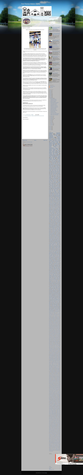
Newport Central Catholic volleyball (54, 184)
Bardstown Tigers (54, 318)
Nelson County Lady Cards (40, 115)
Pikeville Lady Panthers (55, 422)
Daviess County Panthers (28, 115)
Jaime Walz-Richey (53, 227)
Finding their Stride (52, 111)
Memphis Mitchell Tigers (54, 398)
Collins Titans (53, 224)
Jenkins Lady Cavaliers (56, 174)
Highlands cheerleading (56, 278)
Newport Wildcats (54, 162)
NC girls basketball (58, 403)
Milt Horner (57, 399)
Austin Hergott (55, 235)
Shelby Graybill (54, 259)
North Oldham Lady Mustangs (52, 417)
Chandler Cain (54, 330)
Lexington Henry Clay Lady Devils (56, 386)
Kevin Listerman (58, 227)
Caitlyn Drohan (54, 325)
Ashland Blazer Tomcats (52, 190)
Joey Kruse (56, 282)
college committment (57, 449)
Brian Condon (53, 324)
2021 (50, 91)
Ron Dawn (56, 429)
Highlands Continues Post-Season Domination (56, 56)
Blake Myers (50, 321)
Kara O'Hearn (50, 379)
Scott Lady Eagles (54, 178)
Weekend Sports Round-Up (56, 51)
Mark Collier (51, 87)
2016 (50, 97)
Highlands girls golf (54, 248)
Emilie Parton (50, 225)
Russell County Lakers (55, 430)
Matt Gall (53, 291)
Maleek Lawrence (56, 396)
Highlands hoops (51, 368)
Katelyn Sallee (57, 379)
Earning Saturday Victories (53, 110)
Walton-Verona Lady (51, 444)
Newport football (58, 414)
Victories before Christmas (53, 103)
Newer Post (25, 140)
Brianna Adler (56, 204)
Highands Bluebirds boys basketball (53, 357)
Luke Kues (56, 394)
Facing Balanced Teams (53, 104)
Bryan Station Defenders (53, 223)
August (52, 119)
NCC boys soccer (57, 295)
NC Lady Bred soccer (56, 402)
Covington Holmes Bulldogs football (54, 241)
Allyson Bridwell (55, 314)
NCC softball (53, 202)
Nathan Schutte (54, 406)
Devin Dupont (54, 340)
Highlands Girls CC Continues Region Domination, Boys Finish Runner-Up (56, 28)
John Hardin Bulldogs (52, 213)
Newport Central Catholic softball (56, 193)
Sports (50, 468)
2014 (50, 127)
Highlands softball (52, 150)
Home (35, 140)
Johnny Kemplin (56, 376)
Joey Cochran (57, 212)
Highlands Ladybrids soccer (56, 365)
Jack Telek (51, 371)
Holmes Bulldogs (57, 369)
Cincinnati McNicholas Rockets (54, 332)
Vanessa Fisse (51, 263)
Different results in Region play (54, 114)
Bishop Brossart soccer (57, 320)
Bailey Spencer (58, 317)
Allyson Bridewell (51, 314)
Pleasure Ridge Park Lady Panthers (56, 423)
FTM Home (50, 467)
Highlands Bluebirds (52, 143)
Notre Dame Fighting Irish (54, 418)
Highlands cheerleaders (51, 367)
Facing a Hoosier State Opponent (54, 113)
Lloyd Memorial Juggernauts (56, 167)
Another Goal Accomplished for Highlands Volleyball (56, 40)
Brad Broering (54, 322)
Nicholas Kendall (58, 415)
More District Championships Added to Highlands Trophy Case (56, 34)
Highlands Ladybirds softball (53, 142)
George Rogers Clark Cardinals (52, 348)
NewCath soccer (51, 175)
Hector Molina (55, 355)
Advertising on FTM (51, 469)
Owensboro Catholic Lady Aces (55, 302)
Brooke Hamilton (50, 325)
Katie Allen (50, 380)
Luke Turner (56, 201)
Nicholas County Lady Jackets (53, 415)
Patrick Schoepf (57, 421)
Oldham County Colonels (52, 301)
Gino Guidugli (58, 349)
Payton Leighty (50, 422)
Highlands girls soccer (55, 192)
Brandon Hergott (57, 210)
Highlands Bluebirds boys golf (53, 245)
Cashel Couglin (57, 329)
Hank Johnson (58, 353)
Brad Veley (58, 322)
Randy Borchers (57, 426)
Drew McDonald (54, 205)
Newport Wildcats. (54, 414)
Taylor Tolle (53, 437)
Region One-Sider (55, 78)
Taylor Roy (50, 437)
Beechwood (58, 318)
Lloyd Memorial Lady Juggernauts (53, 252)
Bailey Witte (50, 318)
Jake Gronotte (50, 372)
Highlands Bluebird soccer (56, 225)
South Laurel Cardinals (55, 305)
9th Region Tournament (57, 310)
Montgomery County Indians (56, 294)
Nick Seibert (53, 231)
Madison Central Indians (53, 289)
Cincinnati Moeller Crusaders (57, 240)
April (51, 121)
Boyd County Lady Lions (52, 237)
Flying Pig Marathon (51, 345)
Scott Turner (57, 258)
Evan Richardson (53, 344)
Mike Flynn (54, 399)
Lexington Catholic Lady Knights (56, 285)
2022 (50, 90)
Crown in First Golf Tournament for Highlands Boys (56, 46)
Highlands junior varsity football (52, 279)
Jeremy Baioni (56, 375)
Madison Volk (56, 395)
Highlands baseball (52, 152)
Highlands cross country (52, 177)
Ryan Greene (53, 219)
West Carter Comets (53, 445)
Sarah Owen (56, 233)
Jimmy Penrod (52, 282)
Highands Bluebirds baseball (56, 356)
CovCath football (57, 336)
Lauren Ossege (57, 384)
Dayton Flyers (50, 340)
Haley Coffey (58, 205)
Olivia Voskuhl (56, 419)
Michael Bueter (56, 293)
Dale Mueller (53, 157)
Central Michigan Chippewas (52, 268)
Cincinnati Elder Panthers (52, 185)
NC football (54, 403)
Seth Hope (50, 259)
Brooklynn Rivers (57, 239)
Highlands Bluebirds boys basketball (54, 244)
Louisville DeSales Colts (55, 229)
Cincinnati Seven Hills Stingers (57, 333)
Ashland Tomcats (58, 209)
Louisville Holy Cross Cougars (56, 392)
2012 (50, 129)
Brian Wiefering (52, 239)
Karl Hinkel (54, 379)
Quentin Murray (51, 303)
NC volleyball (52, 186)
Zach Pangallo (51, 264)
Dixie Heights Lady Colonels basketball (55, 341)
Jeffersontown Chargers (51, 375)
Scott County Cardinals (51, 433)
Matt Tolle (59, 291)
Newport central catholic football (56, 171)
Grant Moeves (56, 351)
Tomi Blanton (52, 438)
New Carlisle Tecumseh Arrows (56, 407)
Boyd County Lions (52, 204)
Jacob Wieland (57, 371)
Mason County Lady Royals (56, 214)
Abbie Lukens (56, 264)
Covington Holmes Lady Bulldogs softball (53, 337)
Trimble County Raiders (56, 307)
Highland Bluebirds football (56, 276)
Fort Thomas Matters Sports (30, 4)
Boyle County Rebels (55, 266)
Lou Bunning (55, 390)
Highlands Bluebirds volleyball (54, 148)
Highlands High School (54, 363)
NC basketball (54, 197)
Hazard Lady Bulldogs (51, 355)
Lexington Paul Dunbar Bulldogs (53, 287)
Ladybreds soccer (53, 384)
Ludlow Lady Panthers (52, 394)
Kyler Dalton (50, 285)
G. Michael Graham (52, 86)
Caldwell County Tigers (56, 267)
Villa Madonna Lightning (56, 263)
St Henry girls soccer (56, 260)
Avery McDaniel (50, 317)
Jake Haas (54, 372)
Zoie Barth (53, 449)
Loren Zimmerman (52, 228)
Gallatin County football (56, 274)
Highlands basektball (51, 247)
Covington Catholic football (55, 270)
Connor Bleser (50, 336)
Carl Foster (55, 328)
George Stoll (55, 349)
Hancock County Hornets (53, 353)
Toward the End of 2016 (53, 100)
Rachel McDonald (53, 426)
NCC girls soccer (50, 406)
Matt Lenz (56, 291)
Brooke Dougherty (57, 324)
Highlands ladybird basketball (56, 368)
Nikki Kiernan (52, 194)
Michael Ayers (51, 293)
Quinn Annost (55, 303)
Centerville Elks (50, 330)
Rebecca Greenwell (51, 427)
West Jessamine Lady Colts (55, 446)
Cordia (54, 336)
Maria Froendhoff (56, 290)
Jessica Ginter (53, 212)
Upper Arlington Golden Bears (57, 442)
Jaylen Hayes (56, 206)
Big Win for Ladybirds (53, 101)
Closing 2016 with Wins (53, 99)
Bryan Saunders (51, 240)
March (51, 122)
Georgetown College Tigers (52, 275)
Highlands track (50, 369)
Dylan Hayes (57, 224)
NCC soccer (57, 186)
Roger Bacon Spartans (51, 429)
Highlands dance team (57, 367)
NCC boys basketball (51, 295)
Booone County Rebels (55, 321)
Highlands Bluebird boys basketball (53, 359)
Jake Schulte (51, 206)
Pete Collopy (53, 232)
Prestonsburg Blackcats (53, 425)
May (51, 120)
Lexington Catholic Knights (56, 183)
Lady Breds (56, 383)
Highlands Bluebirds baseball (54, 134)
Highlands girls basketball (53, 188)
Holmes (54, 369)
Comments (51, 23)
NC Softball (58, 185)
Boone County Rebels (56, 179)
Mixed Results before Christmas (54, 102)
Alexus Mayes (53, 209)
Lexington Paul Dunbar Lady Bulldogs (53, 387)
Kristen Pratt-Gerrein (52, 383)
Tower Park (59, 438)
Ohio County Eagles (51, 419)
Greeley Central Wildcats (54, 352)
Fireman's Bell (57, 344)
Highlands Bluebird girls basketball (54, 243)
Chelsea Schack (58, 330)
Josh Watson (58, 283)
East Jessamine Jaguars (56, 272)
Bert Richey (53, 320)
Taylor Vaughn (54, 306)
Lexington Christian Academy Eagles (54, 286)
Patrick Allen (53, 421)
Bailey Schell (54, 317)
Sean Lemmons (56, 433)
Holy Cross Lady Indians (55, 280)
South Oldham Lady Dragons (55, 220)
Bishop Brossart (52, 210)
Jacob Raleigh (54, 371)
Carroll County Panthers (52, 329)
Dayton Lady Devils (53, 173)
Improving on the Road (53, 112)
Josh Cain (53, 201)
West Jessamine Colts (52, 309)
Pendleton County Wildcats (52, 258)
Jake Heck (57, 372)
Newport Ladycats (56, 189)
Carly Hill (58, 328)
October (52, 117)
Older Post (45, 140)
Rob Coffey (57, 232)
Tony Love (56, 438)
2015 (50, 126)
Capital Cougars (51, 328)
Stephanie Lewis (51, 221)
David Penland (53, 271)
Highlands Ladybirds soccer (53, 149)
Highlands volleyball (54, 141)
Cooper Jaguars (54, 161)
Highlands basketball (34, 115)
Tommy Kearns (51, 307)
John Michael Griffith (54, 283)
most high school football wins (52, 450)
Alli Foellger (54, 313)
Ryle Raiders (57, 165)
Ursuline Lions (57, 262)
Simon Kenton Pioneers (52, 181)
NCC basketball (51, 254)
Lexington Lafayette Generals (55, 251)
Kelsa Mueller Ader (54, 380)
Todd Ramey (58, 306)
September (52, 118)
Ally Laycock (58, 313)
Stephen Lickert (56, 221)
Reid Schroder (56, 427)
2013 (50, 128)
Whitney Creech (51, 166)
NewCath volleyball (56, 169)
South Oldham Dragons (53, 434)
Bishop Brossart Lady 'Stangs (55, 236)
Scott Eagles (53, 208)
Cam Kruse (58, 325)
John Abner (52, 376)
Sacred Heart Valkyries (51, 233)
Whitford (59, 446)
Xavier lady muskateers (55, 448)
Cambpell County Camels (51, 326)
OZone (58, 418)
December (52, 98)
